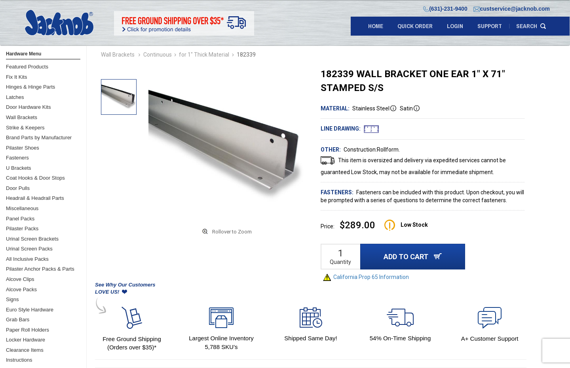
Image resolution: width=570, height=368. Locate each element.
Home (375, 26)
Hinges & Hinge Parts (30, 87)
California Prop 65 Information (366, 277)
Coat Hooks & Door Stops (35, 178)
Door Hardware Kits (28, 107)
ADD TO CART (413, 256)
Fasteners (17, 158)
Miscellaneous (22, 208)
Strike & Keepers (25, 128)
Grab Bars (17, 319)
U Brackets (18, 168)
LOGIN (455, 26)
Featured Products (27, 67)
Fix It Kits (16, 77)
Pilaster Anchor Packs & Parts (40, 269)
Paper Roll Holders (27, 330)
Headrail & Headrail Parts (35, 198)
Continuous (157, 54)
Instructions (19, 360)
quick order (415, 26)
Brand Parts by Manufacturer (39, 137)
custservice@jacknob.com (511, 9)
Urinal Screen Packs (29, 249)
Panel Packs (20, 219)
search (526, 26)
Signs (12, 299)
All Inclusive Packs (27, 259)
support (489, 26)
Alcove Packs (21, 289)
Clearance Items (25, 350)
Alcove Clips (20, 279)
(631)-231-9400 (445, 9)
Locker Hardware (25, 340)
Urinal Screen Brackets (32, 239)
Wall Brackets (21, 117)
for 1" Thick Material (204, 54)
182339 (246, 54)
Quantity (340, 262)
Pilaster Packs (22, 228)
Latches (15, 97)
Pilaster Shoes (22, 148)
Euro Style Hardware (29, 310)
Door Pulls (18, 188)
